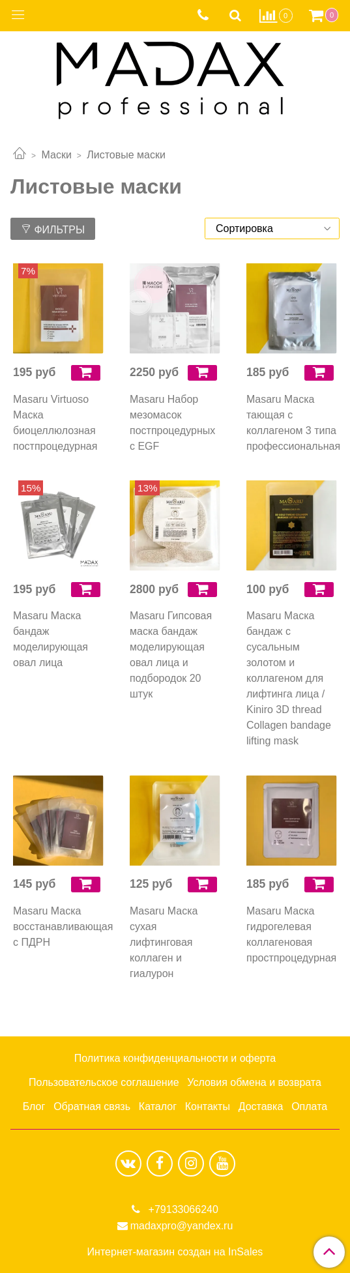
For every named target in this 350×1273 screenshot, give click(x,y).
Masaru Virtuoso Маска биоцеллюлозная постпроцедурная (55, 423)
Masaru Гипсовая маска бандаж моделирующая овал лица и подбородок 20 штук (171, 654)
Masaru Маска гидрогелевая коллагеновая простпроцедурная (291, 934)
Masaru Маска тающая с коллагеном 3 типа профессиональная (291, 423)
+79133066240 (181, 1209)
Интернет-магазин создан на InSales (175, 1252)
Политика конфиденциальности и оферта (175, 1058)
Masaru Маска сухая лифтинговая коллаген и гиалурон (163, 942)
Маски (56, 154)
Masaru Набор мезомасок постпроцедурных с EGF (172, 423)
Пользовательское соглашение (104, 1082)
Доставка (261, 1106)
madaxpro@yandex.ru (181, 1225)
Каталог (158, 1106)
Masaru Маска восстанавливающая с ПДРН (58, 926)
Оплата (309, 1106)
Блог (34, 1106)
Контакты (207, 1106)
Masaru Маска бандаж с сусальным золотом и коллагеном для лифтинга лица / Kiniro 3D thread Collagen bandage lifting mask (288, 678)
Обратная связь (91, 1106)
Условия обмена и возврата (254, 1082)
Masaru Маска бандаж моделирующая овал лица (50, 639)
